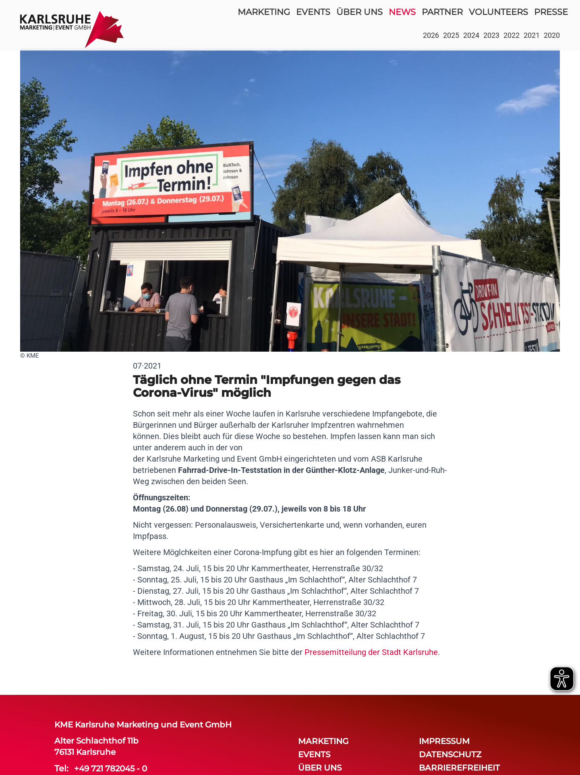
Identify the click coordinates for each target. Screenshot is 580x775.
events (313, 12)
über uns (359, 12)
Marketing (264, 12)
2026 (431, 35)
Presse (551, 12)
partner (442, 12)
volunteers (498, 12)
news (402, 12)
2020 (552, 35)
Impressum (444, 741)
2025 (451, 35)
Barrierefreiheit (459, 768)
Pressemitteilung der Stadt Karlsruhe (371, 652)
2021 (532, 35)
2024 (471, 35)
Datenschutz (450, 754)
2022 (511, 35)
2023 (491, 35)
